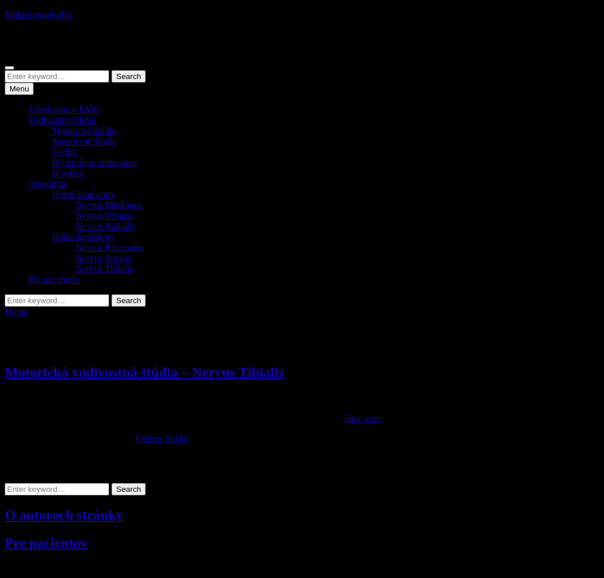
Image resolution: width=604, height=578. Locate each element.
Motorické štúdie (84, 131)
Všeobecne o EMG (64, 109)
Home (16, 312)
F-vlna (64, 152)
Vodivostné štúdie (62, 120)
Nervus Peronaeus (110, 247)
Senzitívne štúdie (84, 141)
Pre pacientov (54, 279)
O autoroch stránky (64, 515)
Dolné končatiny (83, 237)
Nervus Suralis (104, 258)
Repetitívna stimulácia (94, 162)
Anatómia (46, 184)
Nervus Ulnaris (104, 216)
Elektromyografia (38, 14)
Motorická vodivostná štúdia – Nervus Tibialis (144, 372)
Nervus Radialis (106, 226)
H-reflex (68, 173)
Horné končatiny (83, 194)
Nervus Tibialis (104, 269)
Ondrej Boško (162, 439)
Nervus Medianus (109, 205)
